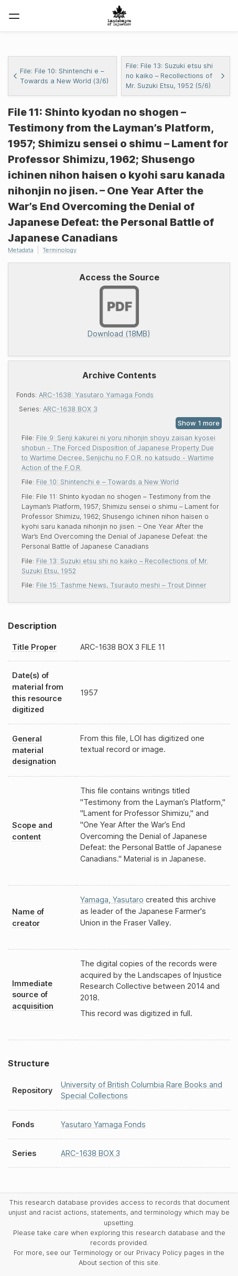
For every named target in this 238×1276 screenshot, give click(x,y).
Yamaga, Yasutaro (112, 899)
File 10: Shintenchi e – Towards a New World (107, 482)
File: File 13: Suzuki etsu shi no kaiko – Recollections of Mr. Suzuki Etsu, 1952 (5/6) (175, 76)
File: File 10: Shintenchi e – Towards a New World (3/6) (61, 76)
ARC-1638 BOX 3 (70, 409)
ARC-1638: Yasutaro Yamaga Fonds (96, 395)
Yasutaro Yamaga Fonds (103, 1124)
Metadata (21, 250)
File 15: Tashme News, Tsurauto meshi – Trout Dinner (121, 585)
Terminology (59, 250)
